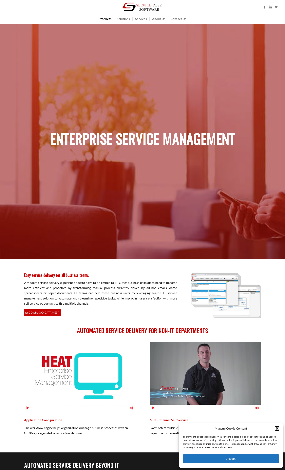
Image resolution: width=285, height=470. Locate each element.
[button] (277, 428)
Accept (231, 458)
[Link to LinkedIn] (270, 7)
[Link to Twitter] (276, 7)
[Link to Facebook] (264, 7)
